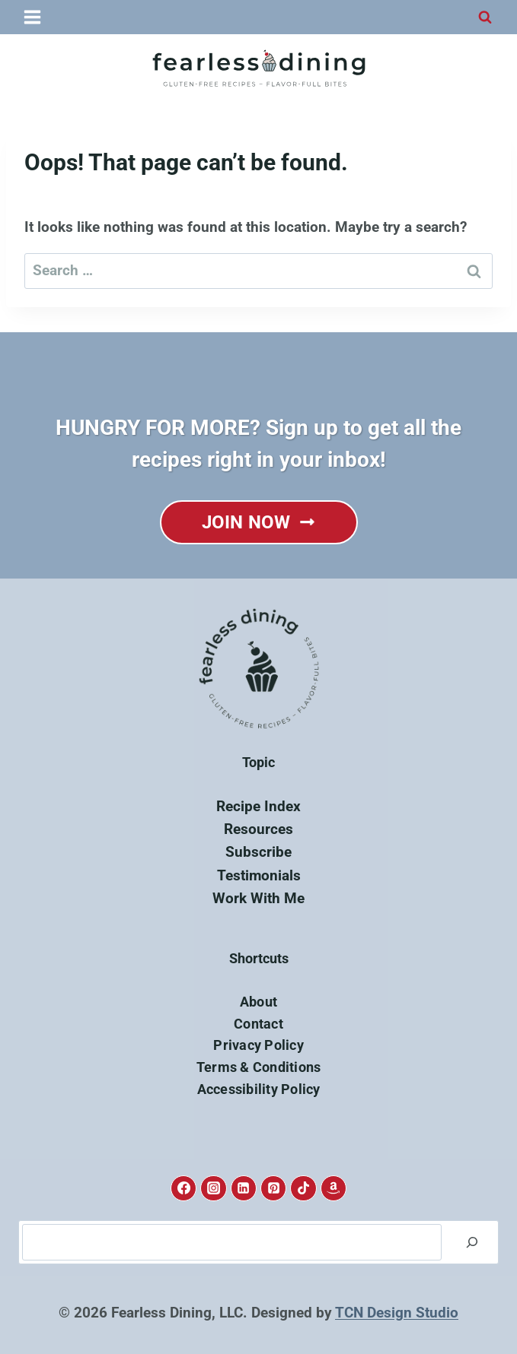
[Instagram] (213, 1188)
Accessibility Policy (259, 1089)
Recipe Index (258, 806)
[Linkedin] (244, 1188)
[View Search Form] (485, 17)
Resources (258, 829)
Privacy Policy (258, 1045)
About (258, 1002)
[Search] (472, 1242)
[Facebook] (183, 1188)
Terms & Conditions (258, 1067)
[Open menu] (33, 16)
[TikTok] (303, 1188)
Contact (258, 1024)
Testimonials (259, 875)
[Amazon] (333, 1188)
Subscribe (258, 852)
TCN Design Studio (396, 1312)
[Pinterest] (273, 1188)
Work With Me (258, 898)
